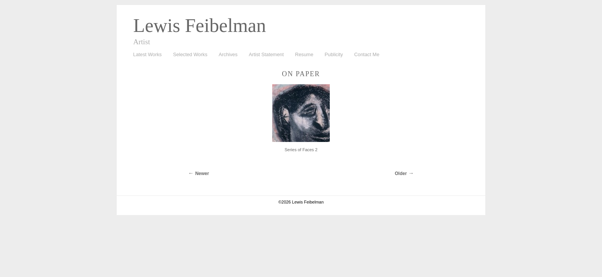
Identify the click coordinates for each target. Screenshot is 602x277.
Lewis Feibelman (199, 25)
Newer (202, 173)
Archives (226, 55)
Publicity (334, 54)
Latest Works (145, 55)
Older (401, 173)
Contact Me (366, 54)
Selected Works (190, 54)
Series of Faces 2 (301, 149)
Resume (304, 54)
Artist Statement (266, 54)
